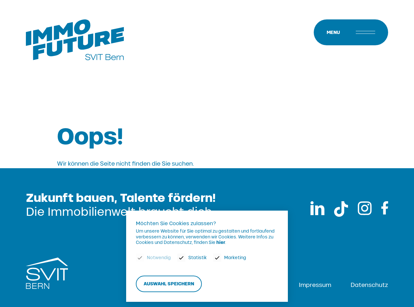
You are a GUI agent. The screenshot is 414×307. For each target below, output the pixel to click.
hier (220, 242)
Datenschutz (369, 285)
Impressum (315, 285)
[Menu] (351, 32)
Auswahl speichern (169, 283)
